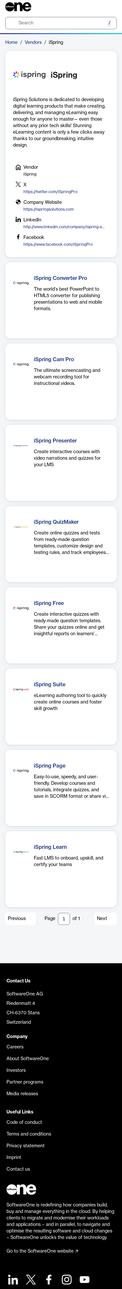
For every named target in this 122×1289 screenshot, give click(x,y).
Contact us (18, 1169)
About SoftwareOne (28, 1059)
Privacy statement (26, 1146)
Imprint (14, 1157)
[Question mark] (107, 6)
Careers (15, 1047)
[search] (61, 23)
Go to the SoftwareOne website (42, 1251)
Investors (16, 1070)
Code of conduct (24, 1122)
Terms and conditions (29, 1134)
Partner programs (25, 1082)
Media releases (22, 1094)
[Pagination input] (64, 919)
